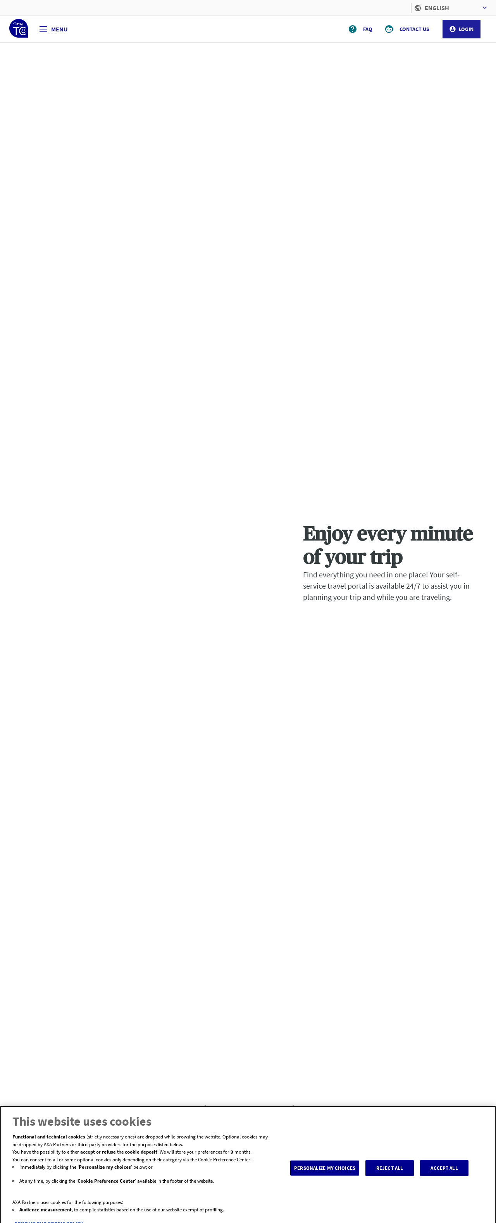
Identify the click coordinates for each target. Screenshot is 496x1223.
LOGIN (462, 29)
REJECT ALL (389, 1173)
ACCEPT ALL (444, 1173)
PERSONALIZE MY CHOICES (324, 1173)
